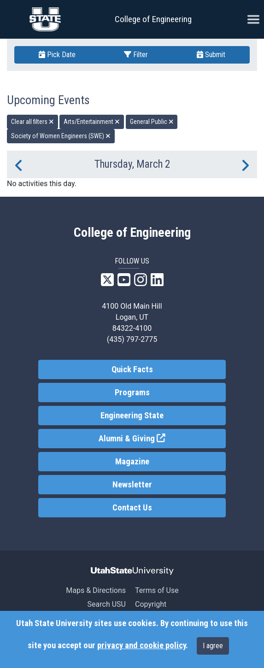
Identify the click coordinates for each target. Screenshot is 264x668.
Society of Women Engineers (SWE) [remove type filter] (61, 136)
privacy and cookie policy (141, 645)
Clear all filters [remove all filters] (32, 121)
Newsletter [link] (132, 485)
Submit (211, 54)
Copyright (150, 604)
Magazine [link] (132, 462)
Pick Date (57, 54)
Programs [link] (132, 392)
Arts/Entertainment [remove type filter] (92, 121)
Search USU (107, 604)
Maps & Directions (96, 590)
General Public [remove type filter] (152, 121)
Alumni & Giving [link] (162, 438)
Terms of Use (157, 590)
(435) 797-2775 (132, 339)
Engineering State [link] (132, 415)
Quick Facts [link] (132, 369)
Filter (136, 54)
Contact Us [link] (132, 508)
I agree (213, 645)
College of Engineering (153, 19)
